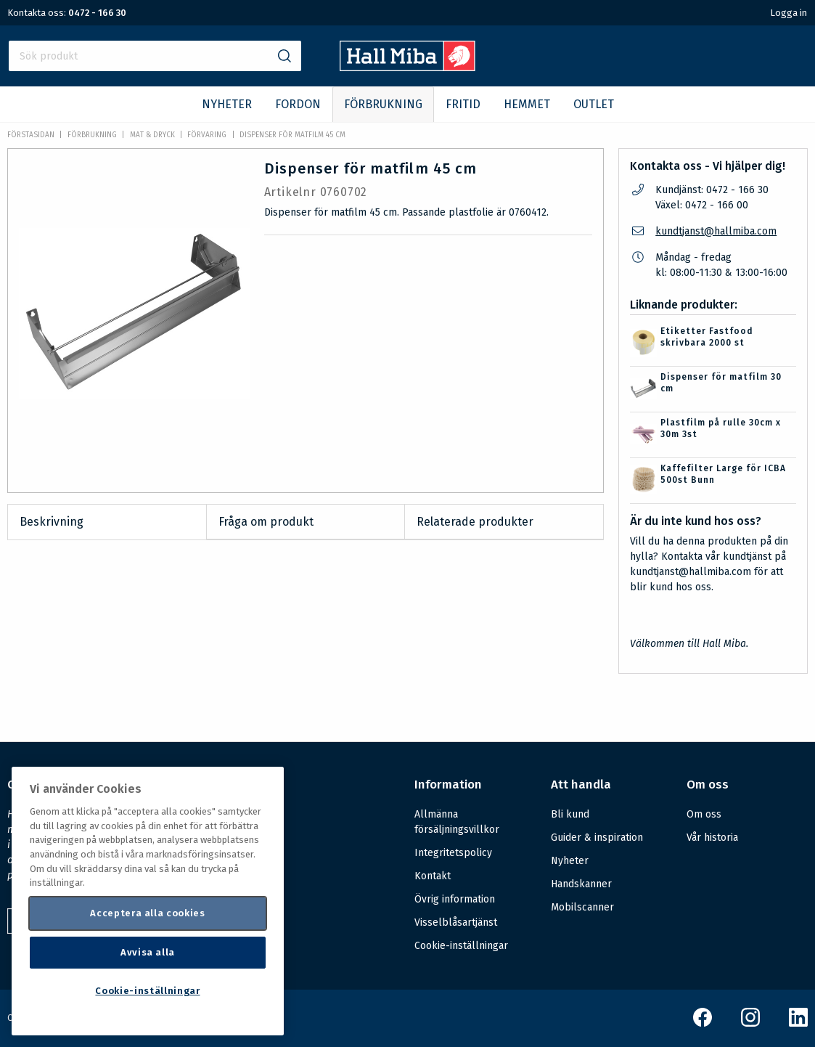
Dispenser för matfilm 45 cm (292, 135)
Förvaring (206, 135)
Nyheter (570, 861)
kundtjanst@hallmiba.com (716, 231)
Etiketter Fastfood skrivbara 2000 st (706, 337)
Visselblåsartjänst (455, 922)
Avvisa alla (147, 952)
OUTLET (593, 104)
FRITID (463, 104)
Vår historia (712, 837)
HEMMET (527, 104)
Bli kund (570, 814)
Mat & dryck (152, 135)
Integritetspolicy (453, 853)
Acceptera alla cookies (147, 913)
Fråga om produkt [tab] (266, 522)
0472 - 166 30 (97, 12)
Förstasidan (30, 135)
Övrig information (454, 899)
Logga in (788, 12)
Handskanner (581, 884)
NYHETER (227, 104)
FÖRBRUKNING (383, 104)
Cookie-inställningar (461, 946)
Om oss (704, 814)
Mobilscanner (582, 907)
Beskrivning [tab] (51, 522)
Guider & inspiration (597, 837)
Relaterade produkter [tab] (475, 522)
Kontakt (432, 876)
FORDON (298, 104)
